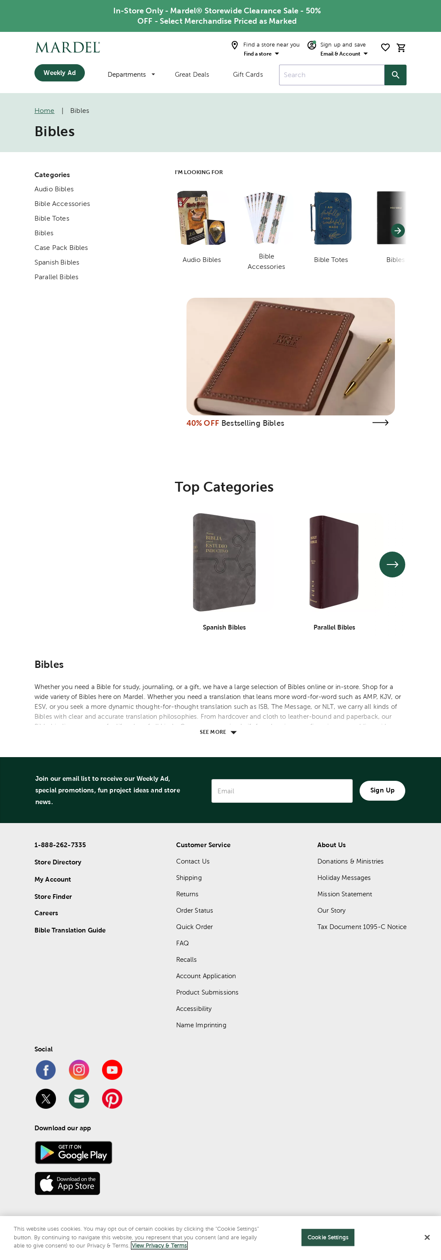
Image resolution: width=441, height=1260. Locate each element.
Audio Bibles (54, 189)
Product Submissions (207, 992)
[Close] (427, 1237)
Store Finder (53, 896)
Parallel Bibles (56, 277)
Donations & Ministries (350, 861)
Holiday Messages (344, 877)
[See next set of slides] (392, 564)
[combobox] (332, 75)
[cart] (401, 47)
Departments (131, 74)
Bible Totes (51, 218)
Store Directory (57, 862)
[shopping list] (385, 47)
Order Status (195, 910)
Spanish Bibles (56, 262)
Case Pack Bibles (61, 247)
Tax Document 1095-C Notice (362, 926)
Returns (187, 894)
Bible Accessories (62, 203)
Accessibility (194, 1008)
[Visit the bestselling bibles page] (380, 422)
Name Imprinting (201, 1025)
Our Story (331, 910)
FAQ (182, 943)
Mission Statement (345, 894)
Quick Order (194, 926)
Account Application (206, 975)
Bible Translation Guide (70, 930)
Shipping (189, 877)
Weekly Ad (59, 72)
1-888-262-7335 (60, 844)
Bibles (43, 233)
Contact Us (193, 861)
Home (44, 110)
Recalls (186, 959)
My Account (52, 879)
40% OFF (202, 422)
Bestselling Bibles (252, 422)
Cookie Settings (327, 1237)
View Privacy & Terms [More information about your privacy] (159, 1245)
